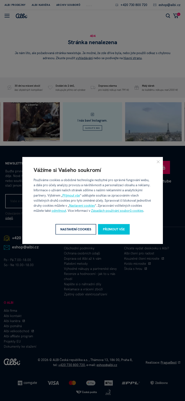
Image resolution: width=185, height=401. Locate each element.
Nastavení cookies (82, 206)
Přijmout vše (71, 195)
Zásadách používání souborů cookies (117, 211)
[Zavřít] (158, 161)
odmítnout (59, 211)
